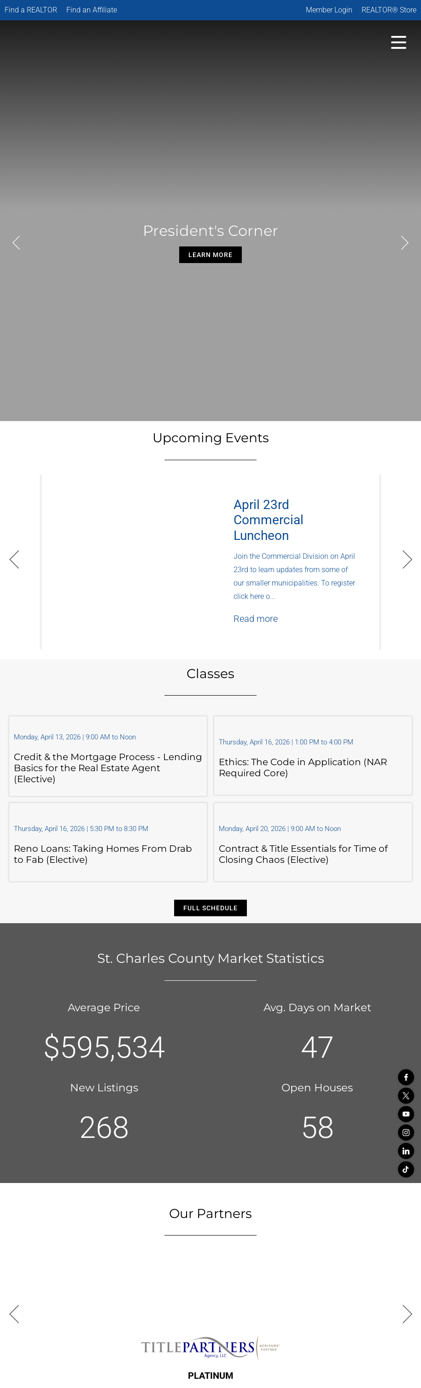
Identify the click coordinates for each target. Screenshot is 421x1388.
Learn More (210, 254)
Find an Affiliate (91, 10)
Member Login (329, 10)
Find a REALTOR (31, 10)
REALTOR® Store (389, 10)
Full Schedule (210, 908)
